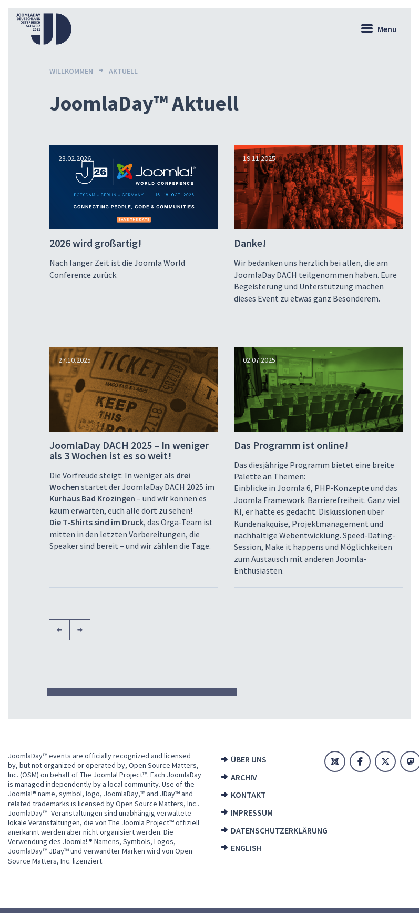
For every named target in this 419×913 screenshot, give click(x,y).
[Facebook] (360, 761)
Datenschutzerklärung (268, 830)
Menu (387, 29)
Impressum (252, 812)
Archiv (244, 777)
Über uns (249, 759)
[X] (385, 761)
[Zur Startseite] (43, 29)
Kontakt (248, 794)
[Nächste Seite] (79, 629)
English (246, 847)
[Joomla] (334, 761)
